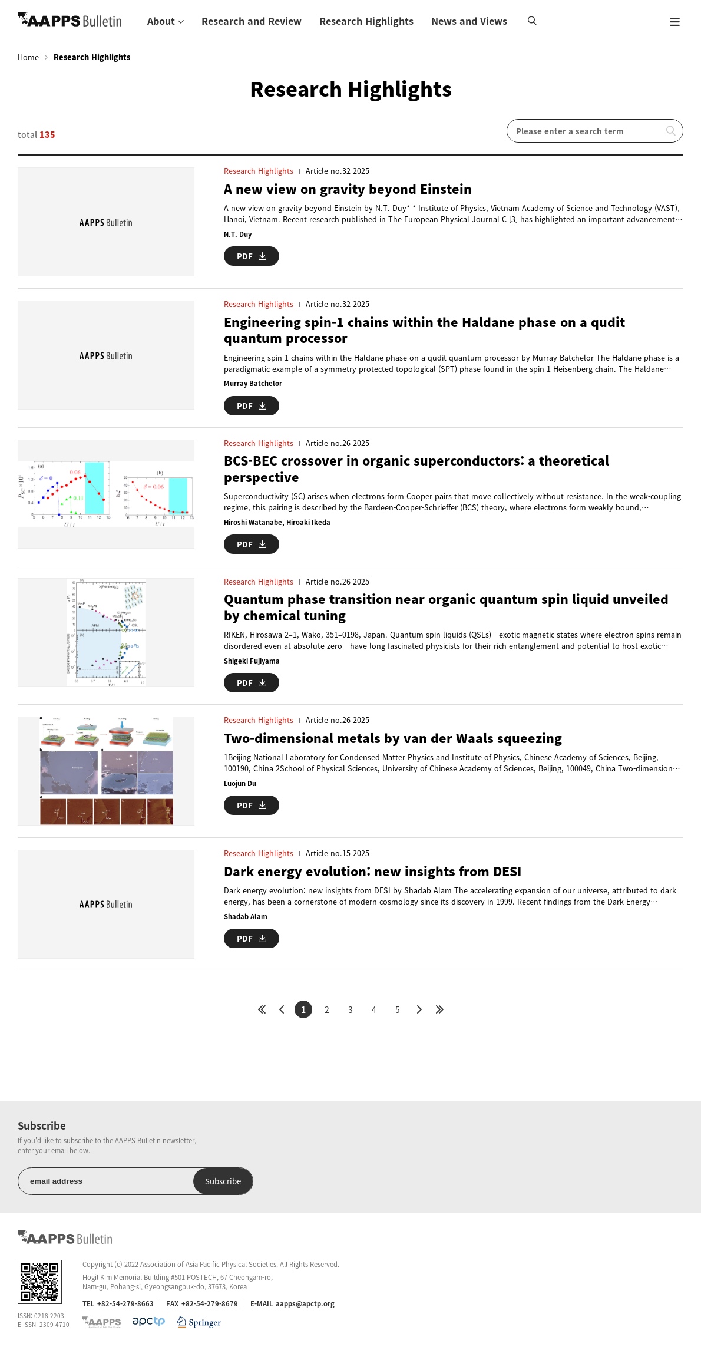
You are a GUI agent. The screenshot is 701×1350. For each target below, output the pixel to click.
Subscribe (223, 1181)
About (161, 21)
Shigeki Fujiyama (252, 661)
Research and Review (251, 21)
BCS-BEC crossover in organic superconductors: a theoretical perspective (416, 469)
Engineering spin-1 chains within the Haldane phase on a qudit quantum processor (424, 330)
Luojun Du (240, 783)
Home (28, 57)
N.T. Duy (238, 234)
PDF (251, 256)
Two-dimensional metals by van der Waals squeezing (393, 738)
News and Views (469, 21)
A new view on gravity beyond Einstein (348, 189)
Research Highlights (366, 21)
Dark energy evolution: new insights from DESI (372, 871)
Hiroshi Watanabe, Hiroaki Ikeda (277, 522)
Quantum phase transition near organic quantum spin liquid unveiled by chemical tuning (446, 607)
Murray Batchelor (253, 383)
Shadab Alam (245, 916)
